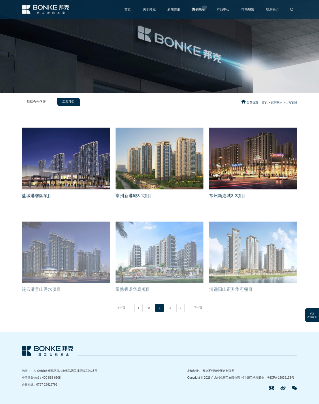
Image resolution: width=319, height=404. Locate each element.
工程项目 (291, 102)
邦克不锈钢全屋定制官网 (218, 370)
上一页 (121, 307)
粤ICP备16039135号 (280, 377)
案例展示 (276, 102)
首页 (265, 102)
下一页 (198, 307)
